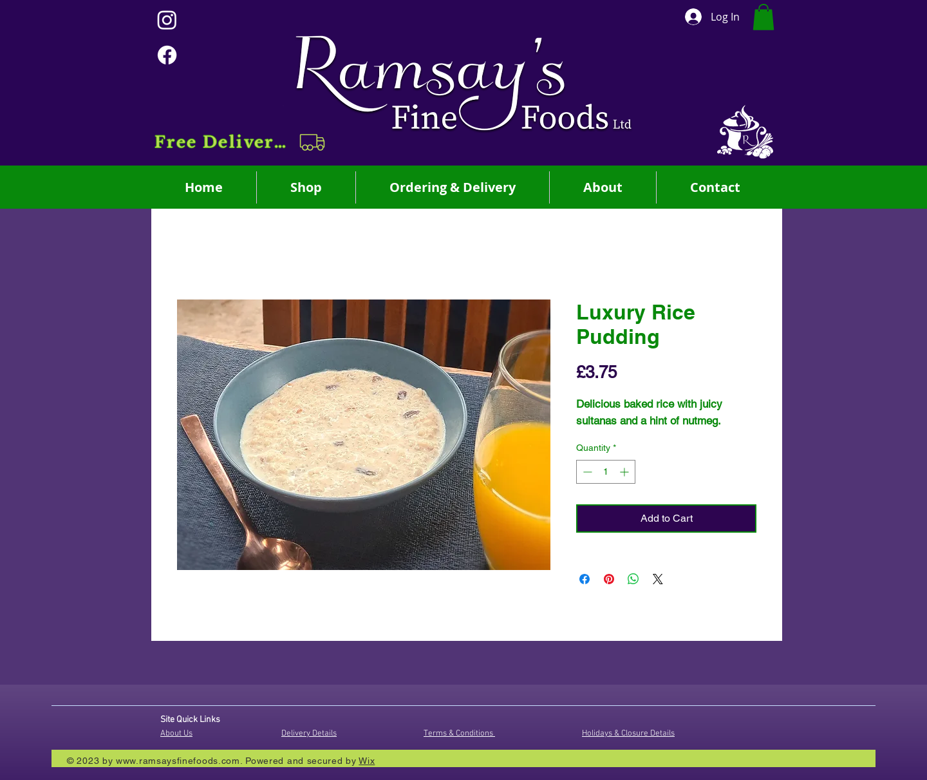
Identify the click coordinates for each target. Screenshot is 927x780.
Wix (367, 761)
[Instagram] (167, 19)
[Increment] (625, 472)
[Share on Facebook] (584, 579)
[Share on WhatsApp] (633, 579)
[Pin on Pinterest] (609, 579)
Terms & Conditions (459, 733)
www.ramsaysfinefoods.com (178, 761)
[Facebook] (167, 55)
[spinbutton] (605, 472)
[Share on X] (658, 579)
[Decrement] (586, 472)
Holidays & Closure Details (628, 733)
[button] (241, 142)
